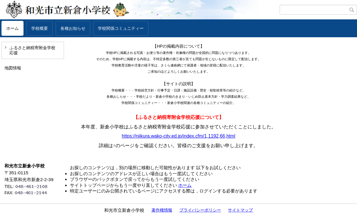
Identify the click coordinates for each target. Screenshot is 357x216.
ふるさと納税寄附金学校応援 (32, 50)
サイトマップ (240, 210)
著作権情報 (161, 210)
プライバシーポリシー (200, 210)
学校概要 (39, 28)
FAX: (28, 192)
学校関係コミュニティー (121, 28)
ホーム (12, 28)
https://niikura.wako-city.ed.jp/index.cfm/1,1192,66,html (178, 136)
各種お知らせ (72, 28)
